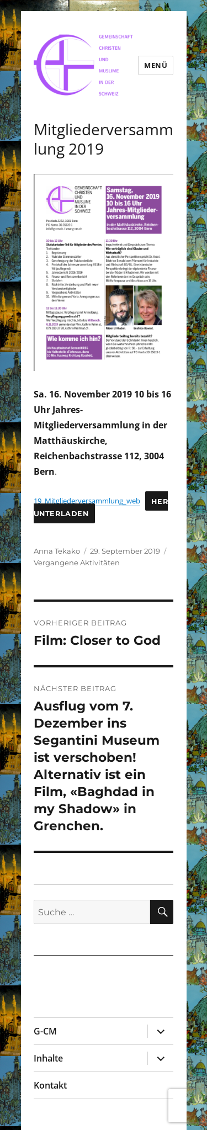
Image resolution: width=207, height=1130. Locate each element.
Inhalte (48, 1058)
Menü (155, 65)
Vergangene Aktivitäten (77, 562)
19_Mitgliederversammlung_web (87, 501)
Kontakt (50, 1085)
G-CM (45, 1031)
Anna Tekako (57, 551)
